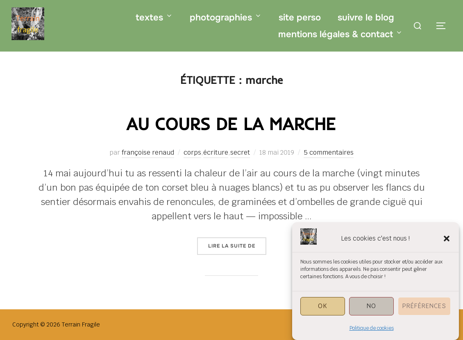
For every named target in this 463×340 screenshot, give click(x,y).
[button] (447, 243)
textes (154, 17)
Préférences (424, 310)
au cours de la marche (231, 124)
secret (240, 152)
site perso (300, 17)
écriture (215, 152)
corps (192, 152)
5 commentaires (329, 152)
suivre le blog (366, 17)
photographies (226, 17)
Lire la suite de (237, 245)
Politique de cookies (372, 332)
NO (371, 310)
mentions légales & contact (340, 34)
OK (322, 310)
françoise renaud (148, 152)
